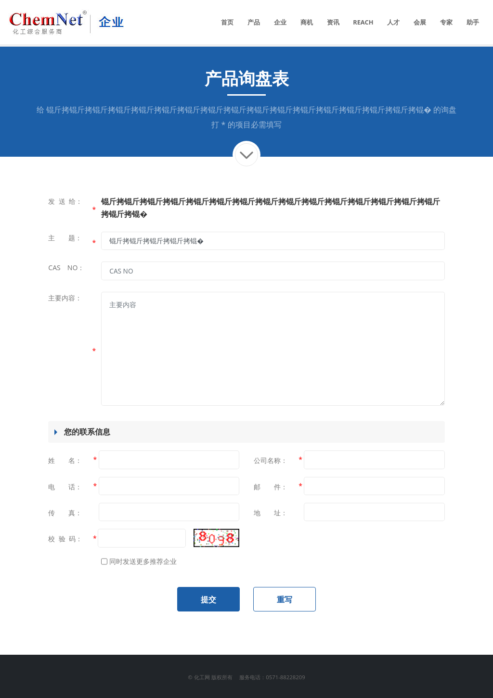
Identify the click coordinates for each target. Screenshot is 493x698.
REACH (363, 22)
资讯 (333, 22)
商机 (306, 22)
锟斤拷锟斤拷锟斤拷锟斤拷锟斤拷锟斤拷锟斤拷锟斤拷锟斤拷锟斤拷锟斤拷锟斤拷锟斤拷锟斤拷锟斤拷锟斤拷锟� (238, 109)
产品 (253, 22)
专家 (446, 22)
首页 (227, 22)
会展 (420, 22)
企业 (280, 22)
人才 (393, 22)
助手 (473, 22)
